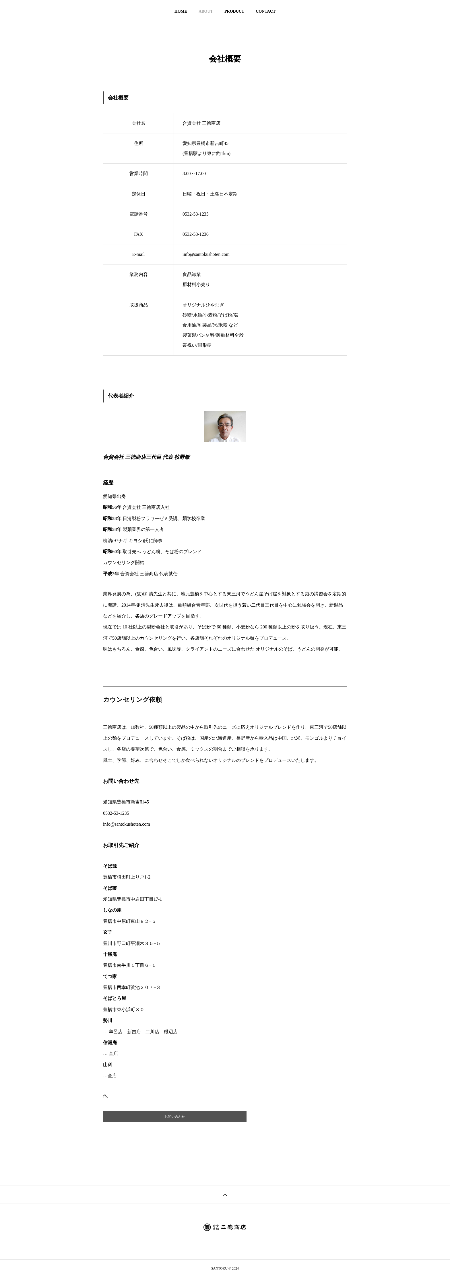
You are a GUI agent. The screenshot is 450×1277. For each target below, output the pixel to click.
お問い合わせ (174, 1117)
